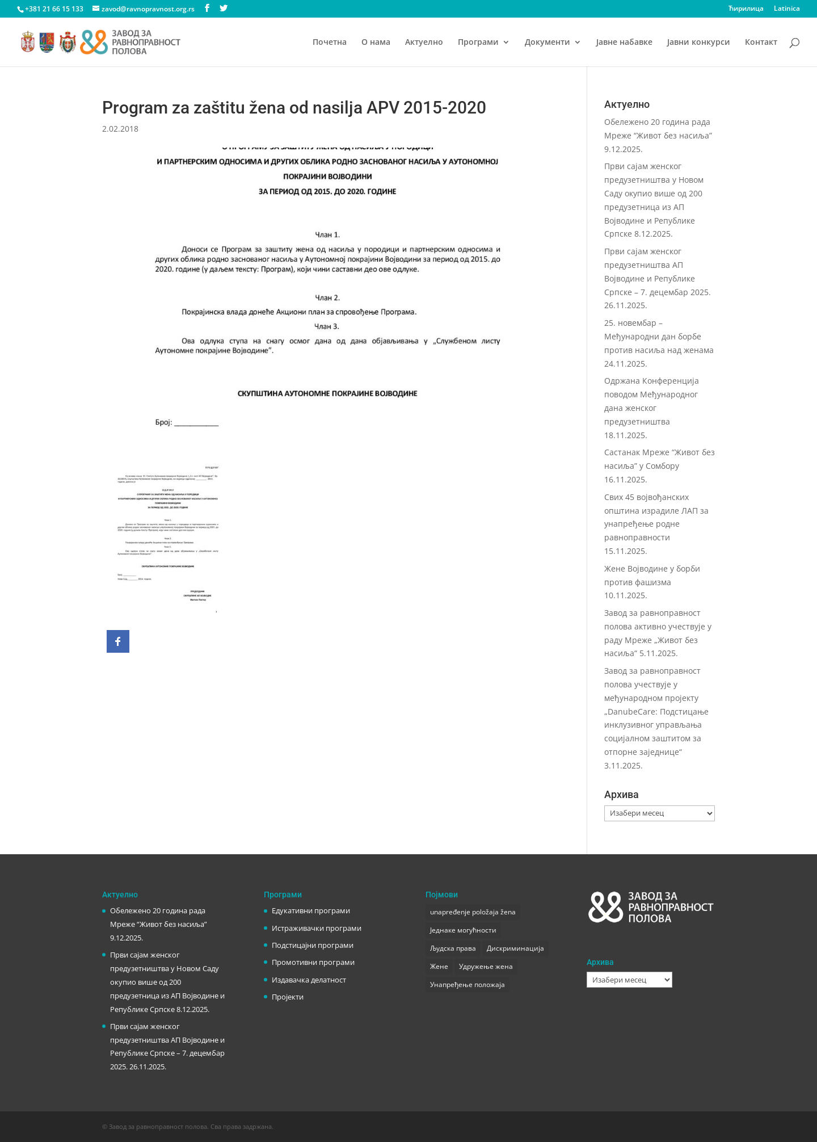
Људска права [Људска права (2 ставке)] (453, 948)
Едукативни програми (311, 910)
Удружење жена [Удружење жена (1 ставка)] (486, 966)
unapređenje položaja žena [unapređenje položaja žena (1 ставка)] (473, 912)
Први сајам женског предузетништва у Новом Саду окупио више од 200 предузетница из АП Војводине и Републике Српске (167, 982)
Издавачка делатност (309, 980)
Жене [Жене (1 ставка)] (439, 966)
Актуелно (424, 42)
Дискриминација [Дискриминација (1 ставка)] (515, 948)
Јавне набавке (624, 42)
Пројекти (288, 997)
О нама (375, 42)
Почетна (330, 42)
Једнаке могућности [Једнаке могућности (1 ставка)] (463, 930)
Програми (478, 42)
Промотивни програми (313, 962)
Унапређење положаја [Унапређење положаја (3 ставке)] (467, 984)
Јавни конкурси (698, 42)
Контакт (761, 42)
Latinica (787, 9)
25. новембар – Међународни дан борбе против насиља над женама (659, 336)
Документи (547, 42)
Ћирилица (746, 9)
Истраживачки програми (316, 928)
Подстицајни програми (312, 945)
